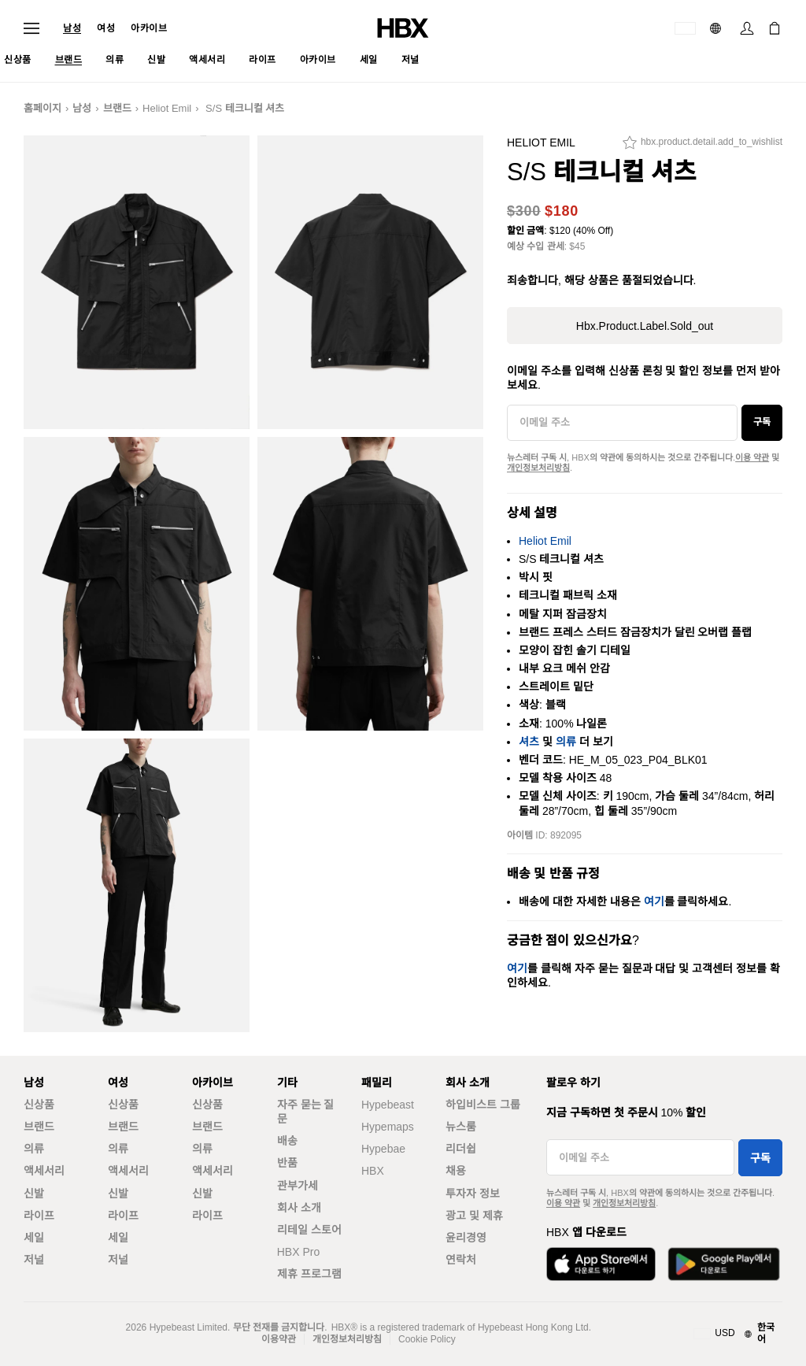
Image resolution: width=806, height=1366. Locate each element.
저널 (34, 1259)
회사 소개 (299, 1207)
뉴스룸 (461, 1126)
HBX (372, 1170)
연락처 (461, 1259)
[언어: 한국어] (717, 28)
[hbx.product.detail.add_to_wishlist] (702, 146)
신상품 (39, 1104)
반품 (287, 1163)
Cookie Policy (427, 1339)
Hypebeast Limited (188, 1327)
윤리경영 (466, 1237)
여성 (106, 28)
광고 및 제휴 (474, 1215)
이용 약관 (752, 457)
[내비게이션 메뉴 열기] (31, 28)
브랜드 (117, 108)
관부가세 (297, 1185)
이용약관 (278, 1339)
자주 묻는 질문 (306, 1111)
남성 (72, 28)
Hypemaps (387, 1126)
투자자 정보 (473, 1193)
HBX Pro (298, 1252)
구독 (762, 422)
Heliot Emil (166, 108)
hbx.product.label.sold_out (644, 326)
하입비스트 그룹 (483, 1104)
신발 (34, 1193)
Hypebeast (387, 1104)
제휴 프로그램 (309, 1274)
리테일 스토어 (309, 1229)
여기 (654, 901)
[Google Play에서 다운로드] (723, 1264)
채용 (456, 1170)
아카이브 (149, 28)
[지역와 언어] (737, 1334)
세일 (34, 1237)
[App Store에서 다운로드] (601, 1264)
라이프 (39, 1215)
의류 (566, 741)
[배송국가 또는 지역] (685, 28)
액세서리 (44, 1170)
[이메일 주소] (622, 423)
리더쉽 (461, 1148)
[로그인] (747, 28)
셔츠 (529, 741)
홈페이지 (42, 108)
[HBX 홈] (403, 27)
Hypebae (383, 1148)
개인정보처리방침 (538, 467)
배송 (287, 1141)
